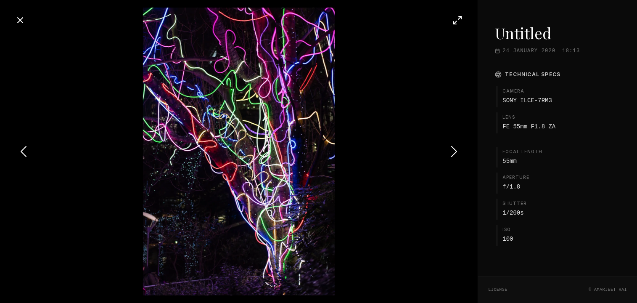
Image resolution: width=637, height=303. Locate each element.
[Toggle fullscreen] (457, 20)
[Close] (20, 20)
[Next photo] (454, 151)
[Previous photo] (23, 151)
